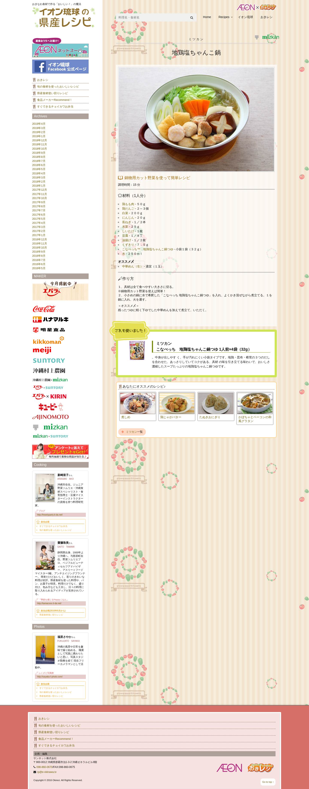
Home (207, 17)
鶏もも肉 (128, 204)
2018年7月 (38, 161)
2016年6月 (38, 264)
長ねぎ (127, 222)
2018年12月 (39, 140)
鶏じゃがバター (170, 417)
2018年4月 (38, 173)
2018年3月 (38, 177)
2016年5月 (38, 268)
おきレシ (267, 17)
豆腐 (125, 235)
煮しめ (125, 417)
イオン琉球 (245, 17)
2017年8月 (38, 206)
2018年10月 (39, 148)
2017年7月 (38, 210)
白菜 (125, 213)
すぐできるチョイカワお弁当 (55, 106)
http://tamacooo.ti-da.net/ (49, 603)
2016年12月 (39, 239)
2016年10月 (39, 247)
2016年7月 (38, 260)
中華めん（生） (133, 266)
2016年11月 (39, 243)
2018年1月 (38, 185)
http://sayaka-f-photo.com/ (49, 676)
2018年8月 (38, 156)
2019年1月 (38, 136)
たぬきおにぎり (209, 417)
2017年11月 (39, 194)
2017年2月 (38, 231)
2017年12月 (39, 189)
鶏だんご (128, 208)
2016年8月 (38, 255)
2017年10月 (39, 198)
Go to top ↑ (268, 782)
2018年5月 (38, 169)
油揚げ (127, 240)
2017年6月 (38, 214)
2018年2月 (38, 181)
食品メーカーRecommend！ (54, 99)
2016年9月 (38, 251)
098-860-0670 (44, 767)
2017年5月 (38, 218)
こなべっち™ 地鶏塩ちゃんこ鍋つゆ (148, 249)
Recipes (223, 17)
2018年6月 (38, 165)
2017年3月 (38, 227)
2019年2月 (38, 132)
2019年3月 (38, 128)
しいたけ (128, 231)
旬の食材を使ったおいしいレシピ (58, 86)
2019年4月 (38, 123)
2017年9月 (38, 202)
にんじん (128, 217)
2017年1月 (38, 235)
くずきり (128, 244)
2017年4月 (38, 222)
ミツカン (131, 431)
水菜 (125, 226)
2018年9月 (38, 152)
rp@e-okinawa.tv (46, 772)
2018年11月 (39, 144)
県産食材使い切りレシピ (52, 93)
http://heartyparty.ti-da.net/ (50, 515)
